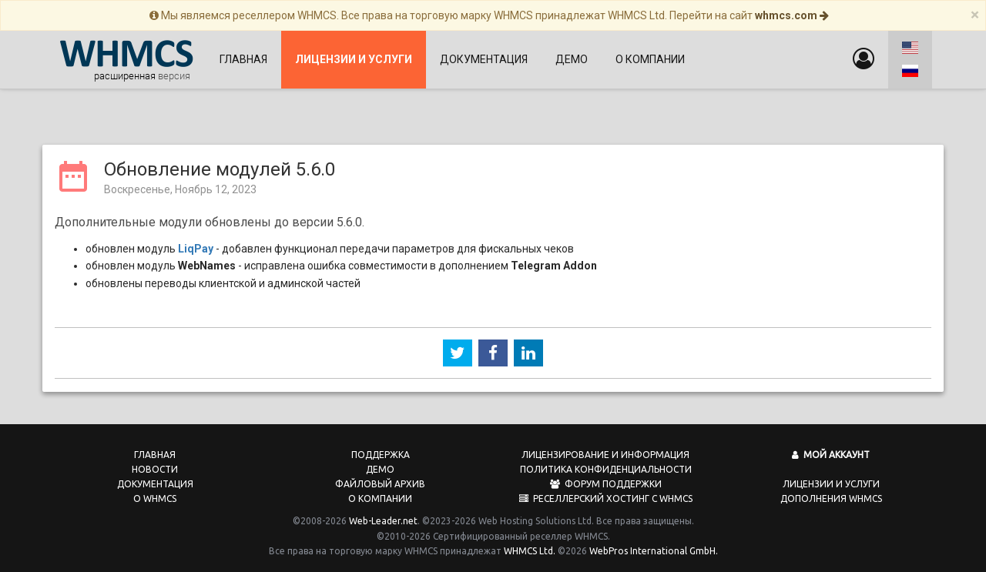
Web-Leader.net (383, 516)
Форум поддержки (606, 479)
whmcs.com (792, 15)
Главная (243, 59)
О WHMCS (154, 494)
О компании (650, 59)
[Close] (975, 15)
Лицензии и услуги (831, 479)
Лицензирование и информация (605, 450)
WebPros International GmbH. (653, 546)
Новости (155, 465)
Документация (484, 59)
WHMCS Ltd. (529, 546)
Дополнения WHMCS (831, 494)
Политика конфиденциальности (606, 465)
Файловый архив (380, 479)
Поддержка (380, 450)
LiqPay (195, 244)
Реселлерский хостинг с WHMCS (606, 494)
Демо (571, 59)
